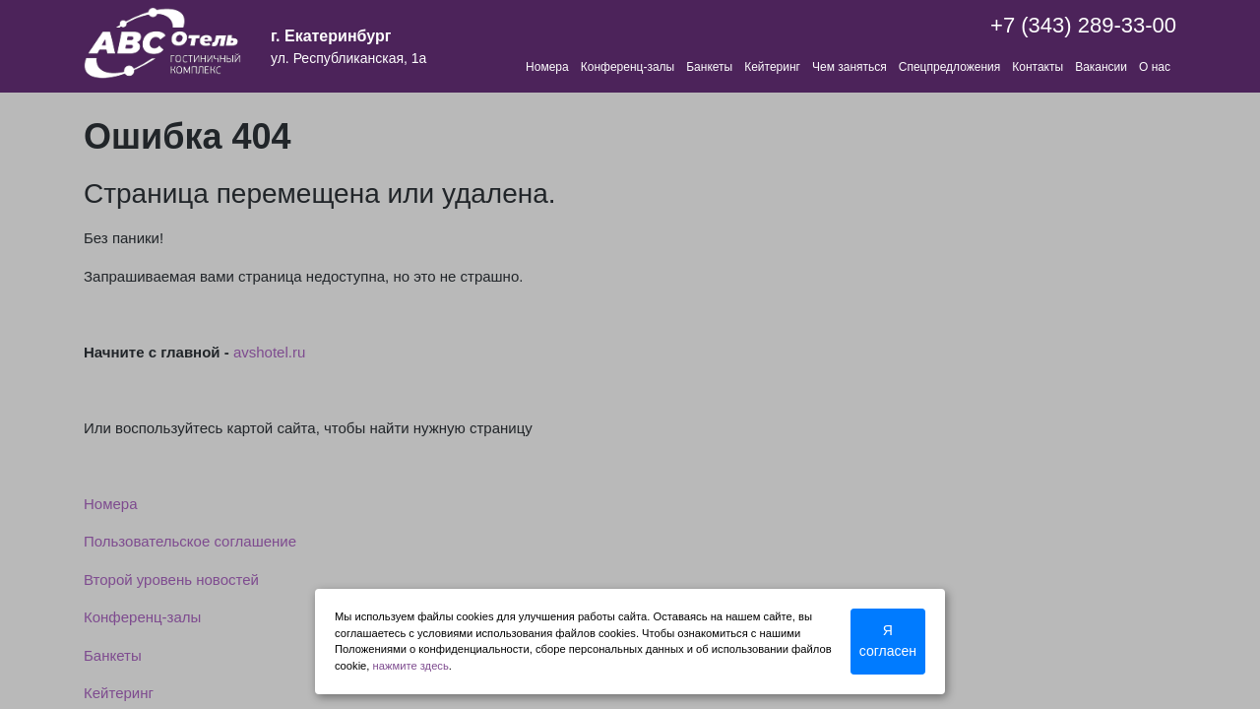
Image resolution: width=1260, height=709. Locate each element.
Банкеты (709, 67)
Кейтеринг (772, 67)
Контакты (1037, 67)
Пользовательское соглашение (190, 541)
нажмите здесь (411, 666)
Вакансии (1101, 67)
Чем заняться (849, 67)
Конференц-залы (627, 67)
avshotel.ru (269, 352)
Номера (547, 67)
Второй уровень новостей (171, 579)
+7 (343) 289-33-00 (1083, 25)
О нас (1154, 67)
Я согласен (887, 640)
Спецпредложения (950, 67)
